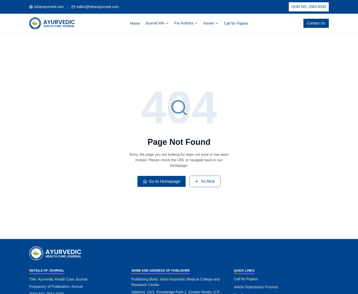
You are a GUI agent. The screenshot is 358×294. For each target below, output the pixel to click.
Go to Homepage (161, 181)
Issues (210, 23)
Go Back (205, 181)
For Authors (186, 23)
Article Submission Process (256, 287)
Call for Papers (246, 279)
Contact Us (316, 23)
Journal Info (157, 23)
